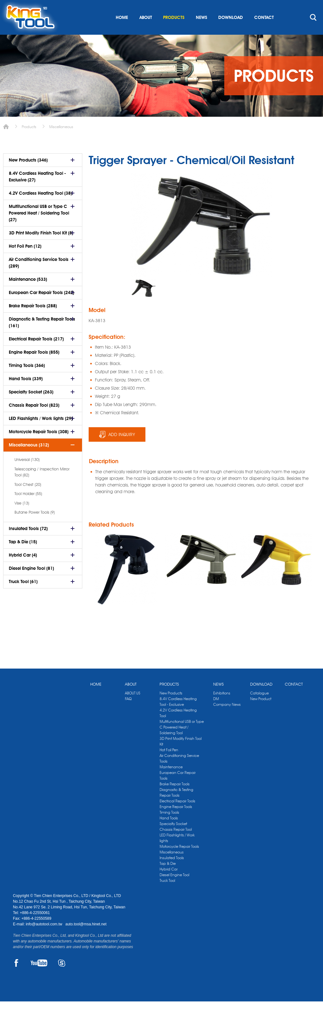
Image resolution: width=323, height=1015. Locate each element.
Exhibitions (221, 706)
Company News (227, 718)
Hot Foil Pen (169, 763)
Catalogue (259, 706)
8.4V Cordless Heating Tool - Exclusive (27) (37, 190)
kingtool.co (301, 6)
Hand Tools (169, 831)
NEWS (201, 30)
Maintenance (171, 780)
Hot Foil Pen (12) (25, 259)
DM (216, 712)
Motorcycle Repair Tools (179, 860)
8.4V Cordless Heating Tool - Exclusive (178, 715)
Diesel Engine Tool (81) (31, 581)
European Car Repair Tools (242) (41, 306)
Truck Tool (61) (23, 595)
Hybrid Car (169, 882)
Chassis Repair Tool (176, 843)
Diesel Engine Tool (174, 888)
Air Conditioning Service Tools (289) (38, 276)
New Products (171, 706)
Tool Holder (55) (28, 507)
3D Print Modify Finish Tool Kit (181, 755)
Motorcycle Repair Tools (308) (38, 445)
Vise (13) (22, 516)
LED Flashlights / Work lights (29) (41, 431)
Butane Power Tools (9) (35, 525)
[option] (143, 301)
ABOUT (145, 30)
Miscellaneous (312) (29, 458)
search (313, 30)
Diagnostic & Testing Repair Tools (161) (42, 336)
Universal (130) (27, 472)
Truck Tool (167, 894)
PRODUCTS (174, 30)
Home (6, 140)
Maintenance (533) (28, 292)
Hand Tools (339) (26, 392)
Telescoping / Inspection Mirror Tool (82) (42, 485)
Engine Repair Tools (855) (34, 365)
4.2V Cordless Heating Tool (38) (40, 206)
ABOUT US (132, 706)
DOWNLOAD (230, 30)
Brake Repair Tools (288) (33, 319)
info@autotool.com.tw (44, 937)
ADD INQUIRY (122, 448)
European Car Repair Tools (178, 789)
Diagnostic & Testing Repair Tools (176, 806)
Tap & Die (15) (23, 555)
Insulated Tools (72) (28, 542)
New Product (260, 712)
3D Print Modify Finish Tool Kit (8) (41, 246)
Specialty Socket (173, 837)
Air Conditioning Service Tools (179, 772)
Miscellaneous (61, 140)
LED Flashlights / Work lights (177, 851)
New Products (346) (28, 173)
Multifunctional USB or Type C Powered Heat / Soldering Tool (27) (39, 226)
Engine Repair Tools (176, 820)
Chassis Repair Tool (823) (34, 418)
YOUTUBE (39, 976)
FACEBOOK (16, 976)
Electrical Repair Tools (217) (36, 352)
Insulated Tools (172, 871)
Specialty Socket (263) (31, 405)
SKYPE (61, 976)
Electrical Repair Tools (177, 814)
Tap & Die (168, 877)
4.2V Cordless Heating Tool (178, 726)
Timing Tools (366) (27, 378)
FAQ (128, 712)
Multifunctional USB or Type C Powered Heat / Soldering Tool (182, 741)
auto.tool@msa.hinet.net (85, 937)
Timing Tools (169, 825)
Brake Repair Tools (175, 797)
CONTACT (264, 30)
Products (29, 140)
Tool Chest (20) (28, 497)
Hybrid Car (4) (23, 568)
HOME (122, 30)
